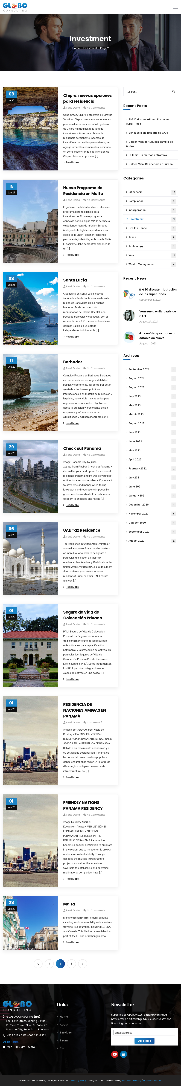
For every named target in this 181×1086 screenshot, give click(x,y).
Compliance (152, 201)
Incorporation (152, 210)
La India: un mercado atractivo (148, 155)
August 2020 (152, 541)
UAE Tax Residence (81, 530)
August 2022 (152, 423)
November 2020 (152, 514)
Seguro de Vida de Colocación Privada (82, 615)
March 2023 (152, 414)
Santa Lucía (75, 280)
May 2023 (152, 405)
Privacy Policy (79, 1080)
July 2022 (152, 432)
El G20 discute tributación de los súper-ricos (147, 121)
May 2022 (152, 450)
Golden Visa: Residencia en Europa (151, 164)
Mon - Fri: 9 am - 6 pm (21, 1047)
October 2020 (152, 523)
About (64, 1024)
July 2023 (152, 396)
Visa (152, 255)
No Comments (96, 107)
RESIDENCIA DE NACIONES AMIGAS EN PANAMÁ (84, 710)
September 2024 (152, 369)
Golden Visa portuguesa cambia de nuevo (149, 144)
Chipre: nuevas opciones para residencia (87, 98)
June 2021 (152, 486)
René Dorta (73, 107)
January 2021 (152, 495)
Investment (90, 48)
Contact (66, 1048)
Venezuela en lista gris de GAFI (148, 132)
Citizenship (152, 192)
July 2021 (152, 477)
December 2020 (152, 505)
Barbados (73, 362)
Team (64, 1040)
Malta (69, 904)
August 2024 (152, 378)
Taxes (152, 237)
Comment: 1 (94, 722)
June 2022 (152, 441)
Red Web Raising (131, 1080)
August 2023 (152, 387)
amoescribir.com (153, 1080)
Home (76, 48)
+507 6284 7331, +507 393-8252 (26, 1035)
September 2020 (152, 532)
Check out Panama (82, 448)
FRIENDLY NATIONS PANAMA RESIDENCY (83, 805)
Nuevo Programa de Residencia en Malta (83, 190)
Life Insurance (152, 228)
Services (66, 1032)
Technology (152, 246)
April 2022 (152, 459)
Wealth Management (152, 264)
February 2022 (152, 468)
